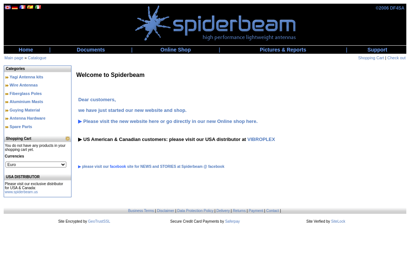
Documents (91, 50)
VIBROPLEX (261, 139)
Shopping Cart (371, 58)
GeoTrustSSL (99, 221)
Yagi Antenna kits (26, 77)
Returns (239, 211)
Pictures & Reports (283, 50)
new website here (139, 121)
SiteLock (338, 221)
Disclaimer (165, 211)
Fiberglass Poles (26, 93)
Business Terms (141, 211)
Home (26, 50)
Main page (13, 58)
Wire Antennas (24, 85)
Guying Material (25, 110)
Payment (256, 211)
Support (378, 50)
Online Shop (176, 50)
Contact (272, 211)
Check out (396, 58)
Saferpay (232, 221)
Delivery (223, 211)
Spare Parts (21, 126)
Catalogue (37, 58)
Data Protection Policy (195, 211)
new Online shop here (231, 121)
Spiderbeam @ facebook (203, 167)
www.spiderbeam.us (21, 192)
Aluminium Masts (26, 101)
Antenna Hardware (27, 118)
